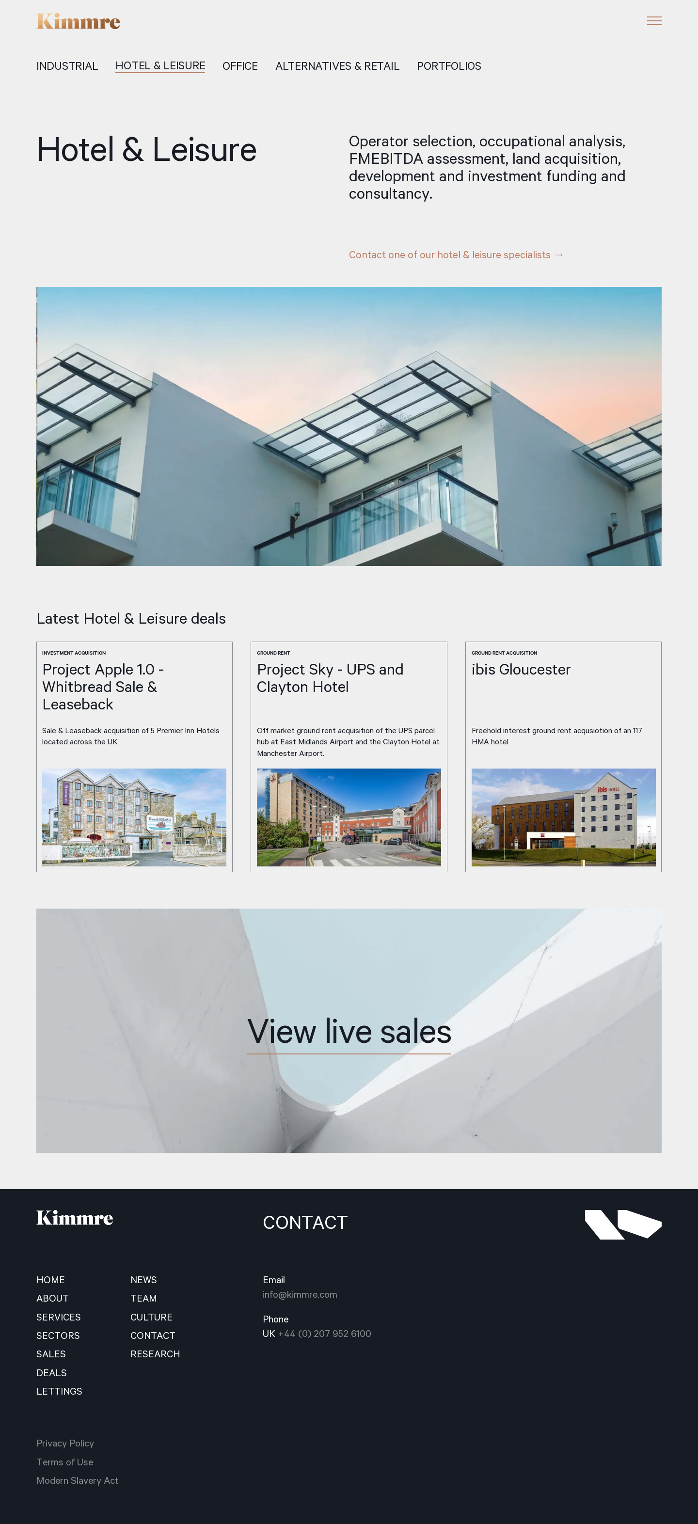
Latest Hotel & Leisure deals (131, 618)
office (239, 66)
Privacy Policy (65, 1443)
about (52, 1298)
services (58, 1317)
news (143, 1279)
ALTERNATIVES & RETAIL (337, 66)
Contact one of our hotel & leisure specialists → (457, 254)
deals (51, 1372)
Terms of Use (64, 1462)
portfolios (449, 66)
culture (151, 1317)
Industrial (67, 66)
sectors (58, 1335)
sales (51, 1354)
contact (152, 1335)
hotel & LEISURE (160, 66)
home (50, 1279)
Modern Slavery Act (77, 1480)
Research (155, 1354)
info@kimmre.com (300, 1294)
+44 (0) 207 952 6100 (324, 1333)
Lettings (59, 1391)
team (143, 1298)
